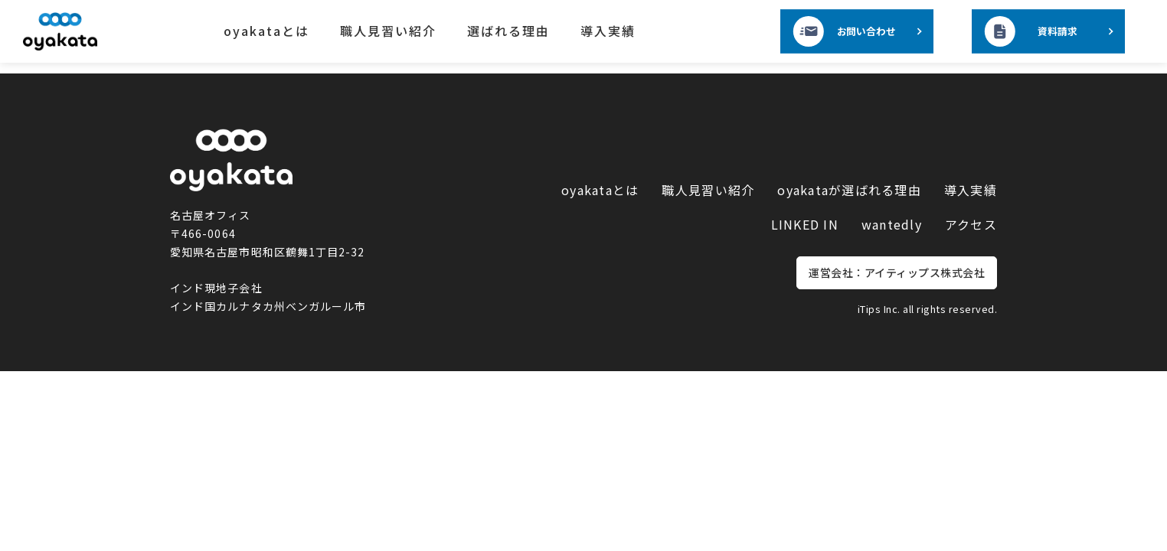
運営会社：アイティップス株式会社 (897, 272)
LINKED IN (804, 224)
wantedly (891, 224)
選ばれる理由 (508, 30)
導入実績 (608, 30)
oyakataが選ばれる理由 (849, 190)
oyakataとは (266, 30)
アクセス (971, 224)
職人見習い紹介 (388, 30)
